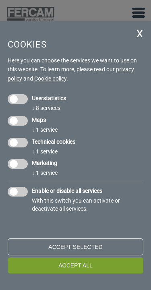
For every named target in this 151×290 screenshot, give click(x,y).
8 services (46, 108)
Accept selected (75, 247)
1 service (45, 129)
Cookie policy (50, 78)
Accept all (75, 265)
